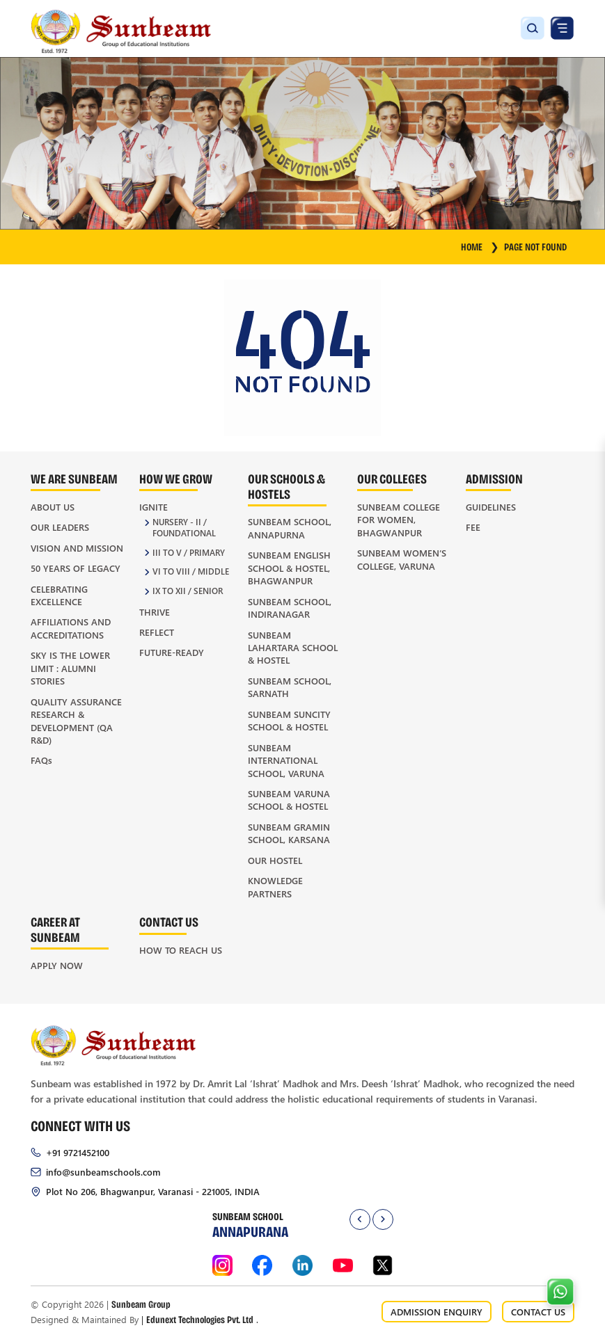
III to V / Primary (188, 552)
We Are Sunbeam (74, 478)
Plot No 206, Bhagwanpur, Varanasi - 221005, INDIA (153, 1191)
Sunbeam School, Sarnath (289, 687)
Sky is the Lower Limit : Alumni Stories (70, 668)
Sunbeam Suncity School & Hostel (289, 720)
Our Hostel (275, 860)
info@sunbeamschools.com (103, 1172)
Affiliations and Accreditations (71, 628)
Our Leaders (60, 527)
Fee (473, 527)
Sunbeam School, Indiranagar (289, 607)
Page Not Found (535, 246)
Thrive (154, 612)
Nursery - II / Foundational (184, 528)
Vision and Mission (77, 548)
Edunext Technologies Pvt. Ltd (199, 1319)
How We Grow (175, 478)
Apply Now (57, 965)
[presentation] (359, 1219)
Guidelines (491, 507)
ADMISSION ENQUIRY (436, 1312)
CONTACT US (538, 1312)
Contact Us (168, 921)
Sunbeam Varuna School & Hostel (289, 799)
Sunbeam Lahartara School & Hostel (293, 647)
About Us (52, 507)
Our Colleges (392, 478)
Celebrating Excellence (59, 595)
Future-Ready (171, 652)
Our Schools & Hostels (286, 486)
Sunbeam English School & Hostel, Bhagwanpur (289, 567)
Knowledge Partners (275, 886)
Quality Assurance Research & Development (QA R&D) (76, 721)
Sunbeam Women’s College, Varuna (401, 559)
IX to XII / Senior (187, 591)
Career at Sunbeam (55, 929)
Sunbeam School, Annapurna (289, 527)
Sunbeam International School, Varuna (286, 760)
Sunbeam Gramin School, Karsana (289, 833)
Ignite (153, 507)
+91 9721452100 (77, 1152)
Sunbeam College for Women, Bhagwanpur (398, 519)
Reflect (156, 632)
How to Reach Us (180, 950)
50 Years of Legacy (75, 568)
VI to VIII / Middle (190, 571)
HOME (479, 246)
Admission (494, 478)
